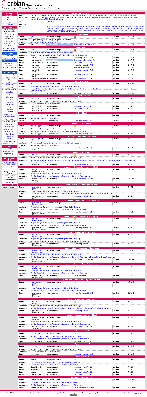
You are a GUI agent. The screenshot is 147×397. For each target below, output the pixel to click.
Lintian (9, 169)
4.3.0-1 (89, 164)
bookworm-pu (9, 119)
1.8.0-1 (89, 121)
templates (11, 31)
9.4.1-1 (89, 310)
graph (12, 70)
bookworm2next (9, 122)
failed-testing (78, 67)
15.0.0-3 (90, 259)
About (9, 17)
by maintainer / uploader (9, 64)
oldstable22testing (9, 144)
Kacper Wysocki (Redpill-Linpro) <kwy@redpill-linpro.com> (51, 40)
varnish (62, 32)
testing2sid (9, 92)
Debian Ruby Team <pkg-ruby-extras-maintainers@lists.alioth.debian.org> (56, 101)
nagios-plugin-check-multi (83, 26)
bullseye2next (9, 134)
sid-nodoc (9, 85)
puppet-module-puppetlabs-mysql (131, 28)
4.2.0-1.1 (90, 106)
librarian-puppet (68, 26)
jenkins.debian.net (9, 180)
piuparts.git (93, 393)
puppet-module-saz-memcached (129, 30)
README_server (9, 48)
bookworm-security (9, 117)
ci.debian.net (9, 182)
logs (13, 43)
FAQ (9, 22)
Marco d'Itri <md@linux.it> (71, 364)
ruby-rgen (56, 32)
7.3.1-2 (89, 212)
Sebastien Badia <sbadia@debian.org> (75, 131)
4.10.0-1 (90, 93)
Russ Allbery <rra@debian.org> (73, 193)
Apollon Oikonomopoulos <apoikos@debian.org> (107, 89)
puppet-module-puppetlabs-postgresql (81, 30)
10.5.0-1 (90, 293)
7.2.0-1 (89, 275)
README (9, 46)
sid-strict (11, 61)
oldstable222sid (9, 141)
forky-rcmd (9, 97)
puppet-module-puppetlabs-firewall (85, 28)
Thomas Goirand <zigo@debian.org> (103, 257)
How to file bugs (9, 30)
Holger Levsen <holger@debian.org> (43, 55)
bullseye (9, 124)
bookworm (9, 112)
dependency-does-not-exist (83, 44)
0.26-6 (89, 148)
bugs (13, 151)
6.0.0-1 (89, 134)
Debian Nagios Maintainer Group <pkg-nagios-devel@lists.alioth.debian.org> (57, 143)
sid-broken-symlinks (9, 89)
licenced (15, 393)
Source (9, 149)
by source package (9, 67)
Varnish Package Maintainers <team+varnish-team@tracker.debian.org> (55, 362)
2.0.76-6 (90, 57)
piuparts (6, 393)
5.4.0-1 (89, 244)
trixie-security (9, 104)
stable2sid (9, 136)
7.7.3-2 (89, 367)
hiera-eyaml (55, 26)
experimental (9, 75)
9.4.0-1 (89, 196)
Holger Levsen (76, 393)
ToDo (9, 155)
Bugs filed (9, 56)
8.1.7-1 (89, 228)
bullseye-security (9, 129)
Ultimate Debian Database (9, 176)
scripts (6, 43)
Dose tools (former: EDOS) (9, 165)
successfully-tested (80, 57)
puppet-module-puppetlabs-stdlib (106, 30)
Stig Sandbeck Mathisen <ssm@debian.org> (46, 42)
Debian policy (9, 34)
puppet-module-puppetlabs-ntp (57, 30)
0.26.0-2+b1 (91, 387)
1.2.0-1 (89, 341)
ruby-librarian (35, 333)
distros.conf (9, 41)
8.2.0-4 (89, 326)
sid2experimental (9, 77)
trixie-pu (9, 107)
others (84, 393)
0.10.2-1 (90, 354)
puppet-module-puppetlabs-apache (112, 26)
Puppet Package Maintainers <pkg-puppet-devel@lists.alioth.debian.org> (56, 86)
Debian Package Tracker (9, 172)
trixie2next (9, 109)
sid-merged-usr (9, 87)
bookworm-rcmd (9, 114)
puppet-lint (96, 26)
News (9, 20)
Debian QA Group (9, 162)
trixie (9, 99)
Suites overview (9, 58)
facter (49, 26)
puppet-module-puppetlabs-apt (36, 188)
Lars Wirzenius (38, 393)
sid (9, 80)
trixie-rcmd (9, 102)
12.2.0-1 (90, 178)
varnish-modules (71, 32)
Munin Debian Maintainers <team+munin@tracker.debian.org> (52, 53)
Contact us (9, 25)
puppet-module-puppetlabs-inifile (108, 28)
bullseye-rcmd (9, 126)
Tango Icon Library (130, 393)
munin (52, 21)
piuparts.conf (9, 40)
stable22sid (9, 139)
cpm (48, 21)
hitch (61, 26)
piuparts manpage (9, 51)
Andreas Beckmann (63, 393)
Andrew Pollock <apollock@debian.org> (44, 89)
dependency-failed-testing (83, 60)
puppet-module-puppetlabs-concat (61, 28)
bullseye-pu (9, 131)
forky (9, 94)
